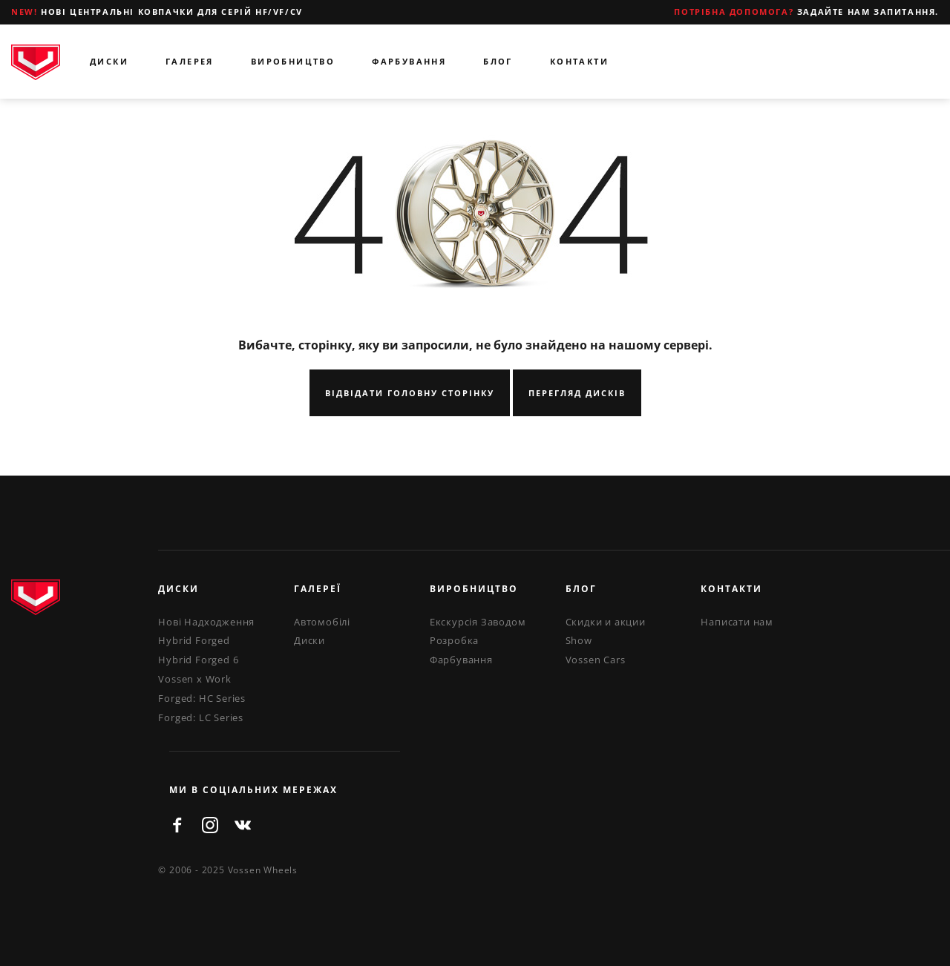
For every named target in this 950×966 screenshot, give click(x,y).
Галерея (190, 61)
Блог (498, 61)
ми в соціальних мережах (253, 789)
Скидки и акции (606, 621)
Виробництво (293, 61)
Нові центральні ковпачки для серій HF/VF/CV (157, 11)
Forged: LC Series (200, 717)
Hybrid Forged (193, 640)
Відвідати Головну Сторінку (409, 392)
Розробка (454, 640)
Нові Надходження (206, 621)
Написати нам (737, 621)
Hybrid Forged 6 (198, 659)
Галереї (317, 588)
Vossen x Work (194, 679)
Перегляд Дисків (577, 392)
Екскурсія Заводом (478, 621)
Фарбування (409, 61)
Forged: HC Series (202, 698)
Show (579, 640)
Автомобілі (322, 621)
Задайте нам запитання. (806, 11)
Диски (109, 61)
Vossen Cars (596, 659)
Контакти (579, 61)
